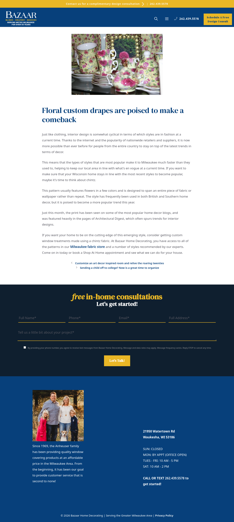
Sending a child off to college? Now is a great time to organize (119, 268)
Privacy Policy (164, 515)
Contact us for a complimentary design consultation (105, 3)
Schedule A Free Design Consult (218, 19)
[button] (156, 19)
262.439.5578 (159, 3)
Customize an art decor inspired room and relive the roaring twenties (119, 263)
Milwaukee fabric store (87, 247)
